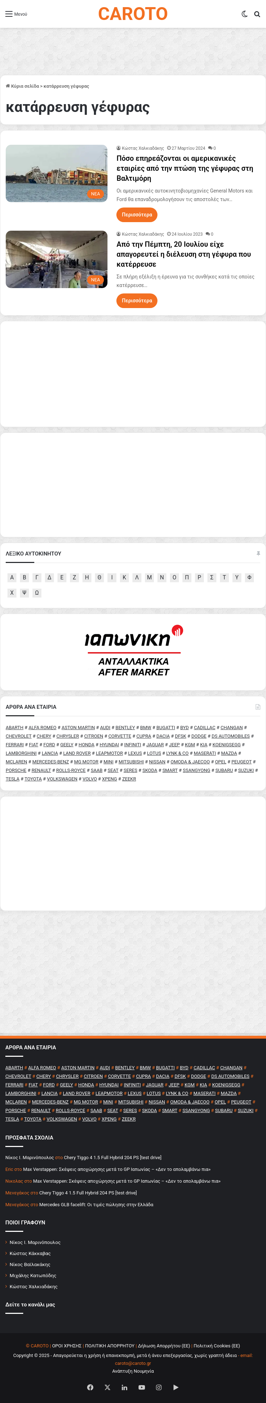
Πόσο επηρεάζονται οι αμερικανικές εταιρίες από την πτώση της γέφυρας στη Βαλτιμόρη (184, 168)
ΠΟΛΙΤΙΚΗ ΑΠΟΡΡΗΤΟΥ (110, 1345)
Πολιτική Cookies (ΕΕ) (217, 1345)
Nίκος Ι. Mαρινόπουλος (29, 1157)
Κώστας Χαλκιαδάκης (143, 148)
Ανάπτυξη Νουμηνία (133, 1371)
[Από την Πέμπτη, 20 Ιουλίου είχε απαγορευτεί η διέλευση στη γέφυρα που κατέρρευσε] (56, 259)
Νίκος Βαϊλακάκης (30, 1264)
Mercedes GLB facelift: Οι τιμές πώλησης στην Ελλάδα (96, 1204)
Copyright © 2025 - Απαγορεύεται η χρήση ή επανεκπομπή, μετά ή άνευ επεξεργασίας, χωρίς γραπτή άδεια (125, 1355)
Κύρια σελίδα (22, 86)
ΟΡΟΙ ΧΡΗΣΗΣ (67, 1345)
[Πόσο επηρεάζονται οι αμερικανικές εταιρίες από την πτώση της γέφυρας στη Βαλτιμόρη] (56, 173)
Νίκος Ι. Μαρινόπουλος (35, 1242)
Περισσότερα (137, 214)
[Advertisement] (133, 853)
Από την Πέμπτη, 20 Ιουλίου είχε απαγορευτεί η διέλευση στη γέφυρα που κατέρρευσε (183, 254)
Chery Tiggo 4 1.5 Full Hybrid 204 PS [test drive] (112, 1157)
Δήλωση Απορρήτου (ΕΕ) (164, 1345)
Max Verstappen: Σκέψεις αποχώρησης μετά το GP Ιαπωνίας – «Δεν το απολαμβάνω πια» (117, 1169)
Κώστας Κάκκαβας (30, 1253)
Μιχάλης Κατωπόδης (33, 1275)
